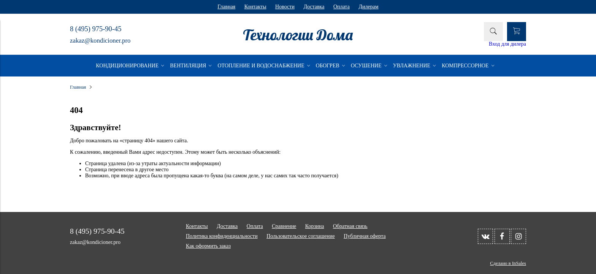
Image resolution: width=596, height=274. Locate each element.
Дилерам (368, 7)
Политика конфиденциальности (222, 236)
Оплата (341, 7)
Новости (285, 7)
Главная (226, 7)
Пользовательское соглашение (300, 236)
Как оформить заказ (208, 246)
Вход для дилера (507, 44)
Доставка (313, 7)
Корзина (314, 226)
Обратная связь (350, 226)
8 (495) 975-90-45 (95, 29)
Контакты (255, 7)
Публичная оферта (364, 236)
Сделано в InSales (508, 263)
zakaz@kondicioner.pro (100, 40)
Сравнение (284, 226)
